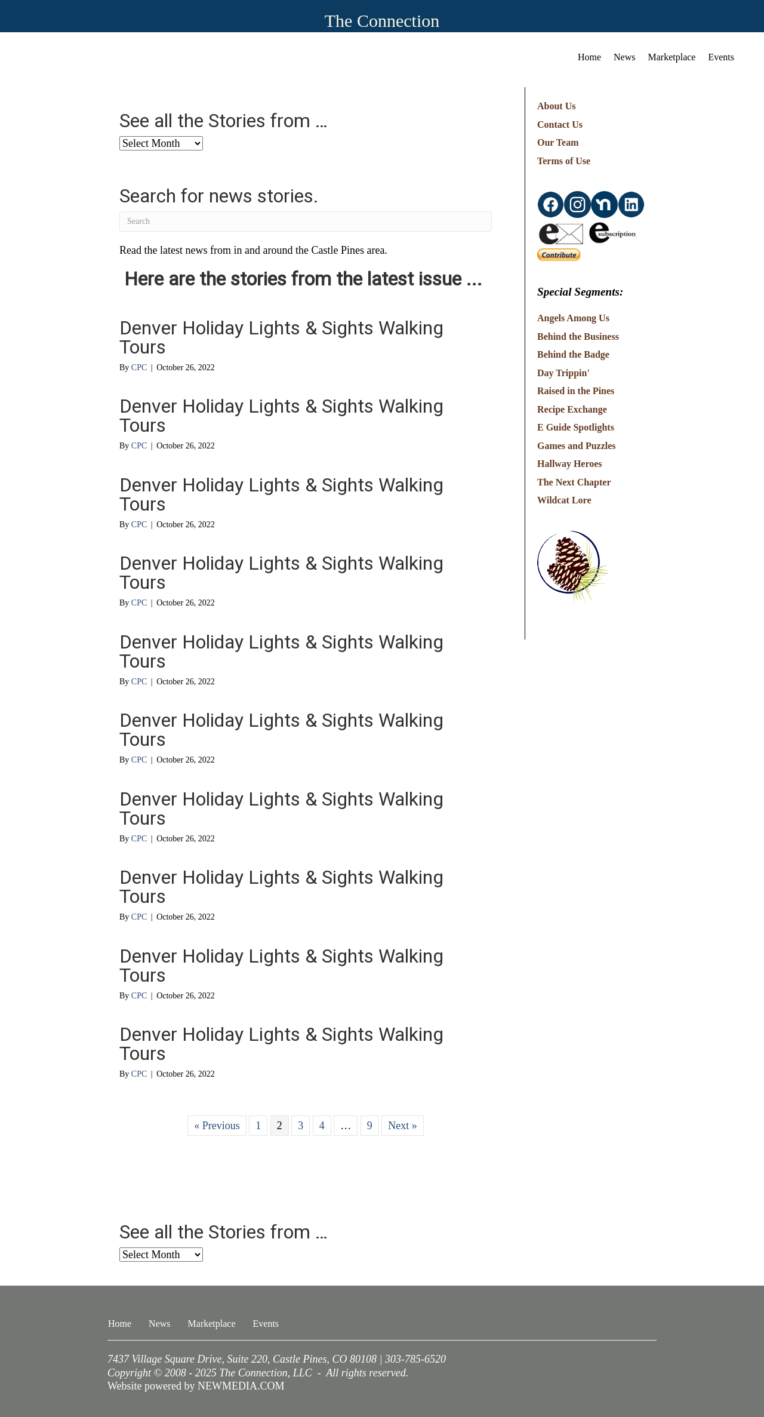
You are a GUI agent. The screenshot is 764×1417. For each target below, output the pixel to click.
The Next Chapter (574, 482)
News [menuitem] (624, 57)
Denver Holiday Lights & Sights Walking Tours (281, 337)
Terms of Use (563, 161)
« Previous (217, 1126)
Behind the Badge (573, 354)
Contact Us (560, 124)
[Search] (305, 221)
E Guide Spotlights (575, 427)
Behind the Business (578, 336)
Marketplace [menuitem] (672, 57)
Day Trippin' (563, 373)
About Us (556, 106)
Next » (402, 1126)
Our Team (558, 142)
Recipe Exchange (572, 409)
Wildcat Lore (564, 500)
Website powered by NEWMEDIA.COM (196, 1386)
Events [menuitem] (721, 57)
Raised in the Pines (575, 391)
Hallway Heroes (569, 464)
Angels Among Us (573, 318)
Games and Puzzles (576, 446)
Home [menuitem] (589, 57)
